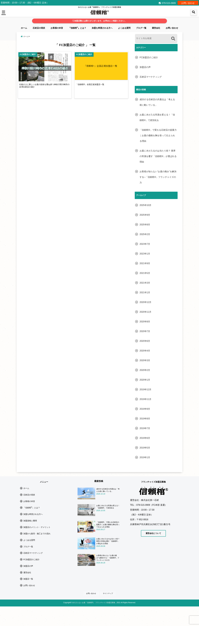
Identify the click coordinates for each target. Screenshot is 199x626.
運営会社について (153, 533)
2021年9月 (145, 263)
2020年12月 (145, 302)
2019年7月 (145, 428)
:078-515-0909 (167, 3)
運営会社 (156, 28)
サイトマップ (108, 613)
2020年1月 (145, 380)
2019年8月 (145, 418)
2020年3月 (145, 360)
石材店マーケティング (151, 77)
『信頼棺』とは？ (77, 27)
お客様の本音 (57, 28)
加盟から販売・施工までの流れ (36, 542)
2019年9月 (145, 409)
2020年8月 (145, 321)
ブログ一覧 (141, 28)
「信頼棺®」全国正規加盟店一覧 (94, 86)
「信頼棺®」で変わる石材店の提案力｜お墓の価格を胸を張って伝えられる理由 (158, 135)
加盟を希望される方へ (102, 28)
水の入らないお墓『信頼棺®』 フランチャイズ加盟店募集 (93, 622)
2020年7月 (145, 331)
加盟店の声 (145, 67)
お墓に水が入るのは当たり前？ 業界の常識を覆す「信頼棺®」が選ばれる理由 (158, 156)
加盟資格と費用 (30, 527)
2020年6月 (145, 341)
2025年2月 (145, 234)
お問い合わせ (188, 3)
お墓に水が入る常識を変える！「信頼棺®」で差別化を (157, 117)
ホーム (24, 28)
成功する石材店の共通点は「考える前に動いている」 (157, 102)
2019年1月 (145, 457)
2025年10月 (145, 205)
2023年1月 (145, 254)
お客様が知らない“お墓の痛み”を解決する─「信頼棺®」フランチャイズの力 (158, 177)
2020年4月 (145, 351)
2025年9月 (145, 215)
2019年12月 (145, 389)
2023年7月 (145, 244)
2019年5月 (145, 448)
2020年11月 (145, 312)
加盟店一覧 (28, 596)
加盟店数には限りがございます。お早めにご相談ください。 (100, 21)
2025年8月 (145, 224)
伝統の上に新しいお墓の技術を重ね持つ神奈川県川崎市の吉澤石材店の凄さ (44, 87)
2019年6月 (145, 438)
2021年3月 (145, 283)
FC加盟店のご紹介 (149, 57)
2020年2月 (145, 370)
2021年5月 (145, 273)
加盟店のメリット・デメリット (36, 535)
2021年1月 (145, 292)
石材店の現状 (39, 28)
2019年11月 (145, 399)
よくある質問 (124, 28)
